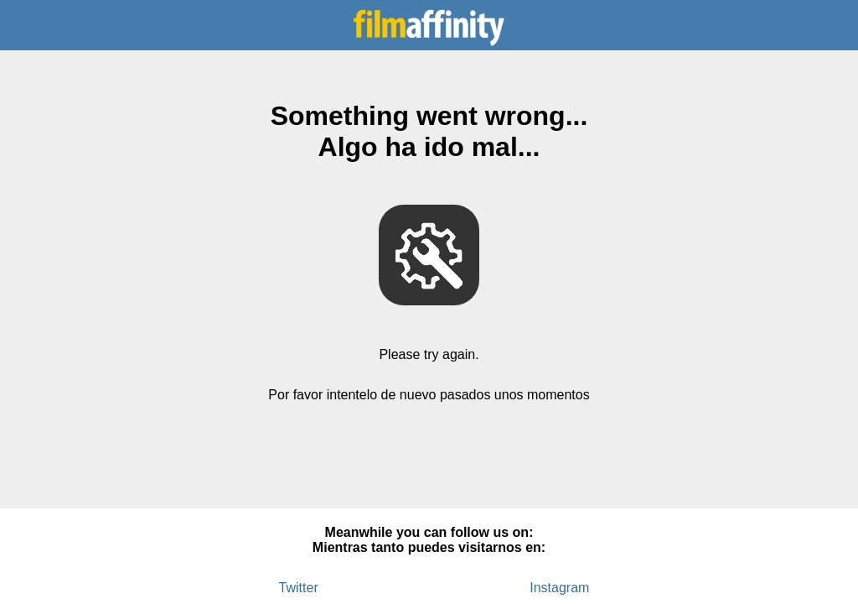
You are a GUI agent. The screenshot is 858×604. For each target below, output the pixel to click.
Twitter (298, 588)
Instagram (559, 588)
